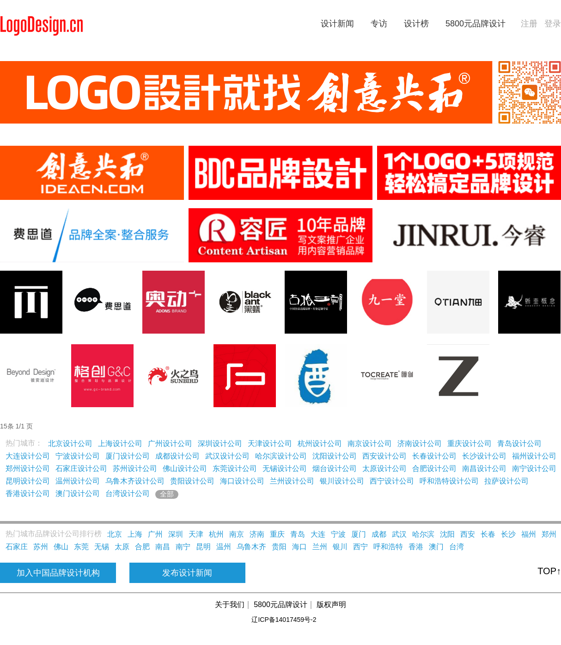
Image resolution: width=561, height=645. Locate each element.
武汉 (399, 534)
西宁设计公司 (392, 481)
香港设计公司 (28, 493)
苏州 (40, 547)
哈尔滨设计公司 (281, 456)
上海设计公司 (120, 443)
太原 (122, 547)
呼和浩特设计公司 (449, 481)
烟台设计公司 (334, 468)
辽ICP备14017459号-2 (283, 619)
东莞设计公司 (235, 468)
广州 (155, 534)
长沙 (508, 534)
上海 (135, 534)
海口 (299, 547)
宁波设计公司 (77, 456)
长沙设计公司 (484, 456)
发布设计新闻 (187, 572)
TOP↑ (549, 571)
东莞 (81, 547)
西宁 (360, 547)
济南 (257, 534)
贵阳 (279, 547)
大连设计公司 (28, 456)
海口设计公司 (242, 481)
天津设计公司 (270, 443)
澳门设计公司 (77, 493)
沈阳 (447, 534)
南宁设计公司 (534, 468)
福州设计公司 (534, 456)
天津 (196, 534)
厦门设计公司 (127, 456)
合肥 (142, 547)
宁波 (338, 534)
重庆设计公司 (469, 443)
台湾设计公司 (127, 493)
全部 (167, 494)
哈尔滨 (423, 534)
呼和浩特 (388, 547)
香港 (416, 547)
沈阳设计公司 (334, 456)
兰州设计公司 (292, 481)
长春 (488, 534)
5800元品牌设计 (475, 23)
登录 (552, 23)
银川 (340, 547)
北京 (114, 534)
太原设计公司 (384, 468)
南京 (236, 534)
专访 (379, 23)
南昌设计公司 (484, 468)
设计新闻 (337, 23)
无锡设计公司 (284, 468)
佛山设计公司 (185, 468)
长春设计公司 (434, 456)
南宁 (183, 547)
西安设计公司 (384, 456)
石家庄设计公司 (81, 468)
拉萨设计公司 (506, 481)
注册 (529, 23)
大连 (318, 534)
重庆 (277, 534)
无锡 (101, 547)
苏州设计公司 (135, 468)
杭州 (216, 534)
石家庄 (17, 547)
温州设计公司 (77, 481)
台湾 (456, 547)
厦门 (358, 534)
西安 (467, 534)
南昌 (162, 547)
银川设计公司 (342, 481)
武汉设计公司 (227, 456)
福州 (528, 534)
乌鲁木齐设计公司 (135, 481)
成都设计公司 (177, 456)
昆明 (203, 547)
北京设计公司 (70, 443)
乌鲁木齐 (251, 547)
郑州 (549, 534)
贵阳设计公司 (192, 481)
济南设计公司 (419, 443)
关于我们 (229, 604)
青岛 (297, 534)
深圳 (175, 534)
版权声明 (331, 604)
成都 (379, 534)
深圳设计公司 (220, 443)
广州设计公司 (170, 443)
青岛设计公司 (519, 443)
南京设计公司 (370, 443)
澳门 (436, 547)
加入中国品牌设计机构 (58, 572)
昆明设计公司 (28, 481)
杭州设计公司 (320, 443)
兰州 (319, 547)
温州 (223, 547)
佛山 (61, 547)
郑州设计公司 (28, 468)
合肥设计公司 (434, 468)
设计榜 (416, 23)
